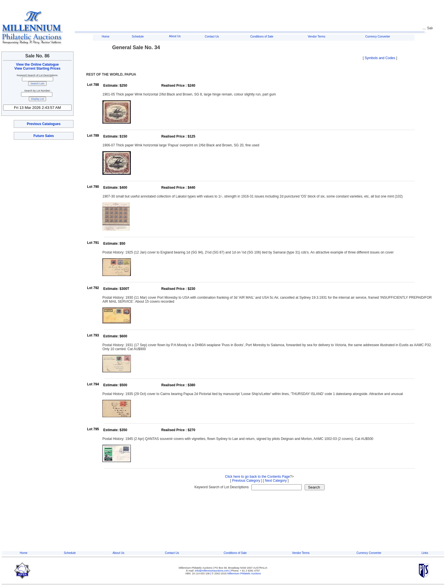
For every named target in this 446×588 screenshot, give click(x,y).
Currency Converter (377, 36)
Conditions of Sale (261, 36)
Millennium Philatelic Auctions (244, 573)
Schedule (138, 36)
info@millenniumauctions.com (212, 570)
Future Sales (43, 136)
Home (106, 36)
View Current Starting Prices (38, 68)
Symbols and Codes (380, 58)
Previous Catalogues (44, 124)
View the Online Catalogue (37, 65)
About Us (175, 36)
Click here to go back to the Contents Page (257, 477)
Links (425, 552)
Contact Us (212, 36)
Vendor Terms (316, 36)
